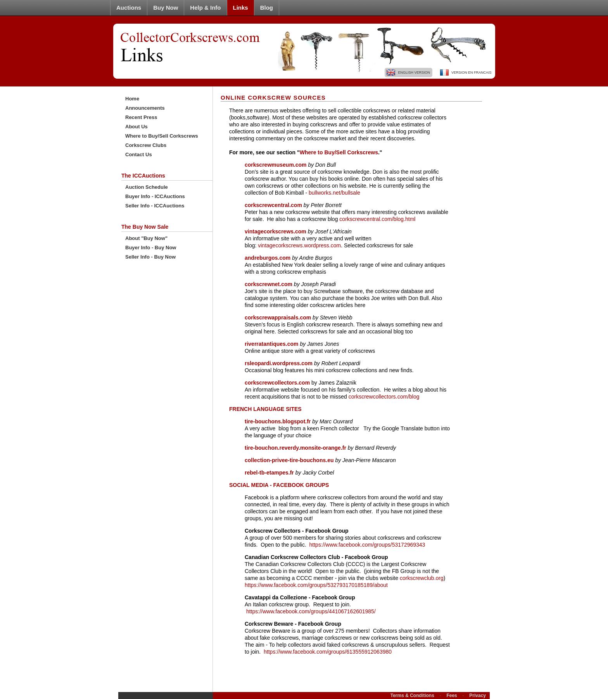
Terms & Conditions (412, 695)
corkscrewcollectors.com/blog (384, 397)
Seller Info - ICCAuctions (154, 206)
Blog (266, 7)
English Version (414, 72)
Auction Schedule (146, 187)
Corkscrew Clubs (145, 145)
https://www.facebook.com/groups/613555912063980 (328, 652)
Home (132, 99)
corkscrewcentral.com (273, 205)
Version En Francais (471, 72)
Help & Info (205, 7)
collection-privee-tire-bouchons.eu (290, 460)
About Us (136, 126)
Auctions (128, 7)
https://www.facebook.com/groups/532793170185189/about (316, 585)
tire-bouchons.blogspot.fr (278, 421)
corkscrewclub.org (422, 578)
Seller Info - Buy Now (150, 257)
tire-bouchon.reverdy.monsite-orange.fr (296, 448)
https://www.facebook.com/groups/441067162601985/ (311, 611)
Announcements (145, 108)
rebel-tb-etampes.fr (269, 472)
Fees (451, 695)
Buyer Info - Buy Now (150, 247)
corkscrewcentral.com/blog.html (377, 219)
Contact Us (138, 154)
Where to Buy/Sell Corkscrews (161, 136)
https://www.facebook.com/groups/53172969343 (367, 545)
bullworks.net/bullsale (334, 193)
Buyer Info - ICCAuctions (155, 196)
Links (240, 7)
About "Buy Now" (146, 238)
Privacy (477, 695)
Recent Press (141, 117)
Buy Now (165, 7)
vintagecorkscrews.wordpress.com (299, 245)
